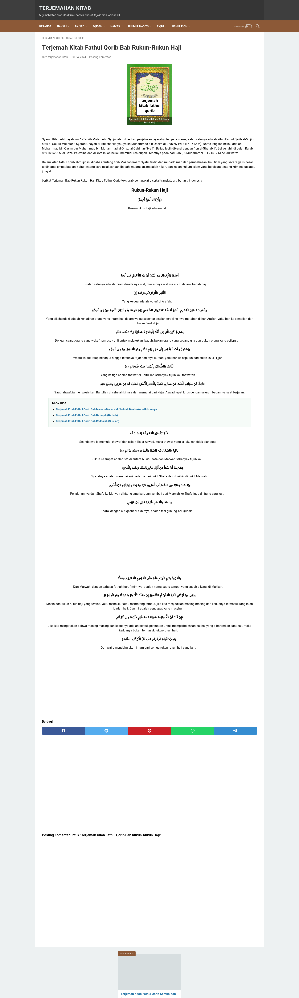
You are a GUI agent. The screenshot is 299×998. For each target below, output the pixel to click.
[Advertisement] (114, 256)
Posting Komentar (100, 53)
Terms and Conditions (146, 984)
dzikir (209, 364)
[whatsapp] (143, 768)
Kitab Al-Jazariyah (219, 416)
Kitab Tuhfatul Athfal (221, 468)
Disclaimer (168, 984)
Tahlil (210, 532)
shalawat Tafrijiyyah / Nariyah (226, 519)
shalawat (212, 506)
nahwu (212, 481)
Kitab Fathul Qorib (220, 448)
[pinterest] (114, 768)
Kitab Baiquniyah (218, 442)
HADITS (118, 19)
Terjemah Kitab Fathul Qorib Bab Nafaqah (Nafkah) (87, 443)
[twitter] (85, 768)
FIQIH (163, 19)
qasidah (211, 487)
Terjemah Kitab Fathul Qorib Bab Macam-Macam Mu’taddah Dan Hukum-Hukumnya (106, 437)
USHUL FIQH (182, 19)
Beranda (48, 19)
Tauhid (211, 545)
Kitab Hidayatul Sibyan (221, 461)
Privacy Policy (186, 984)
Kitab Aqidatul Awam (221, 429)
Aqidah (211, 340)
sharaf (211, 526)
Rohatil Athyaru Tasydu (222, 500)
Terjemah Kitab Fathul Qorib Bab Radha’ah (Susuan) (87, 449)
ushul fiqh (213, 552)
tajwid (211, 539)
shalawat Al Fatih (218, 513)
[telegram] (171, 768)
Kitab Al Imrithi (216, 390)
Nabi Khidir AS (216, 474)
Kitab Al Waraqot (218, 409)
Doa (209, 346)
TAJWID (82, 19)
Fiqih (211, 370)
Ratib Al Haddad (217, 493)
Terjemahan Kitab (68, 4)
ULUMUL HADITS (141, 19)
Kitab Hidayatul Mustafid (224, 455)
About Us (123, 984)
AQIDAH (100, 19)
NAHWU (64, 19)
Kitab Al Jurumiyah (220, 396)
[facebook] (56, 768)
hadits (211, 377)
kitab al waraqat (218, 403)
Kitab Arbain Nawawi (221, 435)
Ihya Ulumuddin (216, 383)
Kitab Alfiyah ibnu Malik (223, 422)
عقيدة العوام (214, 558)
